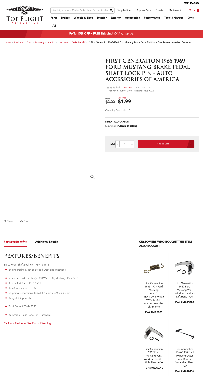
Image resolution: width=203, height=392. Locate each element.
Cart (194, 10)
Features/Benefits (15, 242)
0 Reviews (119, 87)
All (54, 25)
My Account (175, 10)
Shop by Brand (124, 10)
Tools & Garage (173, 18)
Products (18, 43)
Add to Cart (163, 144)
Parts (53, 18)
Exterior (116, 18)
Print (24, 221)
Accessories (132, 18)
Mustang (39, 43)
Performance (152, 18)
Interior (102, 18)
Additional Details (46, 242)
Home (8, 43)
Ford (29, 43)
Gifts (191, 18)
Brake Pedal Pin (79, 43)
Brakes (65, 18)
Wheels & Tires (83, 18)
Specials (160, 10)
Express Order (144, 10)
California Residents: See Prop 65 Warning (27, 323)
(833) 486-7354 (190, 3)
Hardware (63, 43)
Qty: (112, 144)
